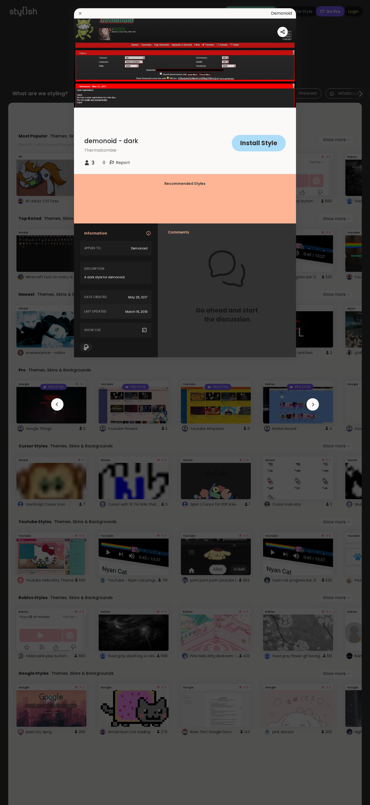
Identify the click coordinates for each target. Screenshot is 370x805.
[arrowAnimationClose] (57, 404)
